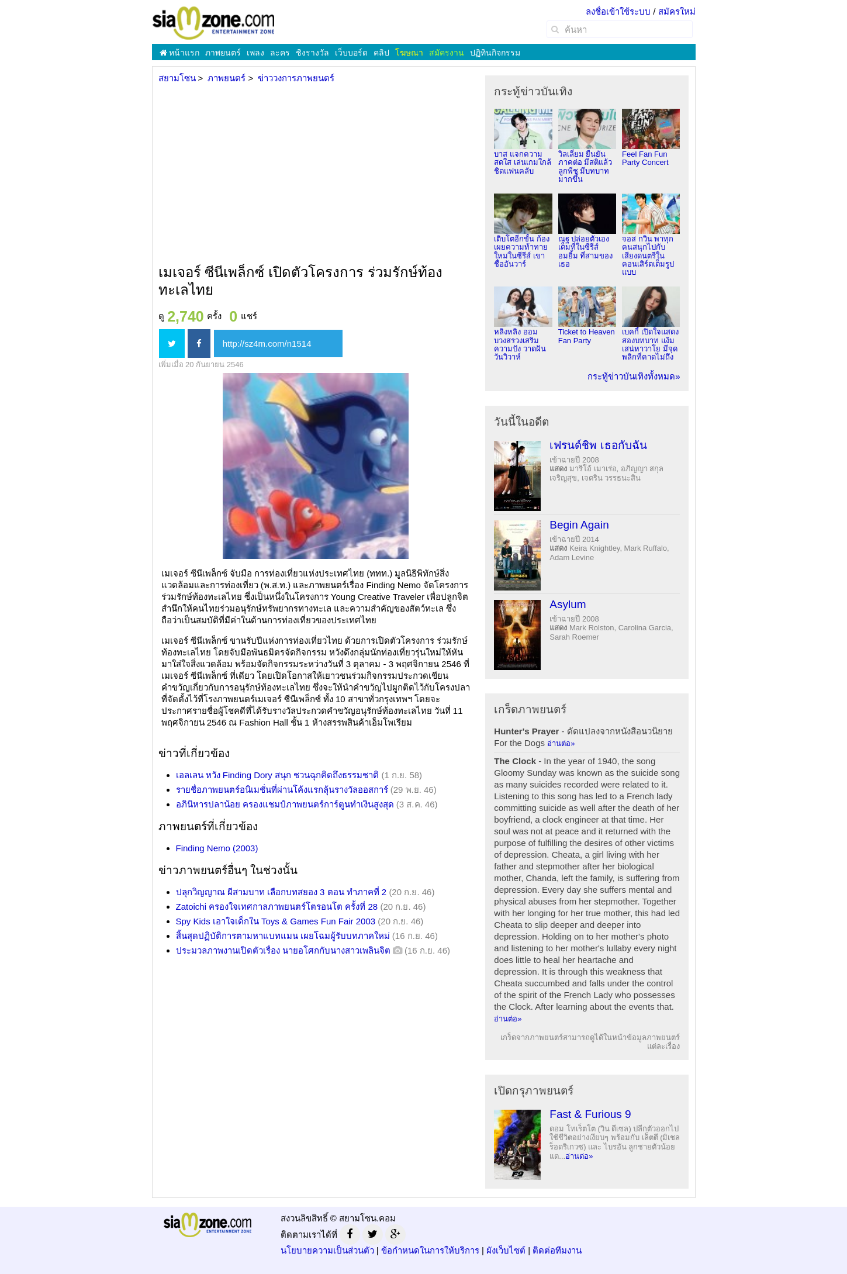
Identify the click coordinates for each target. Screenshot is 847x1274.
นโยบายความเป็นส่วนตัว (327, 1250)
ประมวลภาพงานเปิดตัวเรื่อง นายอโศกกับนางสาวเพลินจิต (283, 950)
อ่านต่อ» (561, 743)
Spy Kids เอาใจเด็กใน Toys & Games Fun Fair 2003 (276, 921)
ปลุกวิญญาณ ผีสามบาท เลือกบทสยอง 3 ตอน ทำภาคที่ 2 (281, 892)
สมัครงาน (446, 52)
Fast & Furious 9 (590, 1114)
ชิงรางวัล (312, 52)
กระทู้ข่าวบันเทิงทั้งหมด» (633, 376)
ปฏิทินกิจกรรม (495, 52)
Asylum (567, 604)
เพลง (255, 52)
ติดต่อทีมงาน (557, 1250)
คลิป (381, 52)
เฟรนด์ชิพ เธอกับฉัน (598, 445)
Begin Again (579, 525)
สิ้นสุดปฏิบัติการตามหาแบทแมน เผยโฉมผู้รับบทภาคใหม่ (283, 936)
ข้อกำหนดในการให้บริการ (430, 1250)
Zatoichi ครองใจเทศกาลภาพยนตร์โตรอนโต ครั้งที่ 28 (277, 907)
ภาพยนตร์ (223, 52)
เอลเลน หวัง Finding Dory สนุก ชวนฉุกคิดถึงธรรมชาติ (277, 775)
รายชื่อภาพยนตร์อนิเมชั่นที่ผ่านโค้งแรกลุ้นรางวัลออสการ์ (282, 790)
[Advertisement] (314, 175)
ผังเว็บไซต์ (506, 1250)
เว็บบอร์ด (351, 52)
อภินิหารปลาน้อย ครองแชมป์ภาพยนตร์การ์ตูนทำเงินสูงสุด (285, 804)
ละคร (280, 52)
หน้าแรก (180, 52)
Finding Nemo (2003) (217, 848)
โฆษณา (409, 52)
